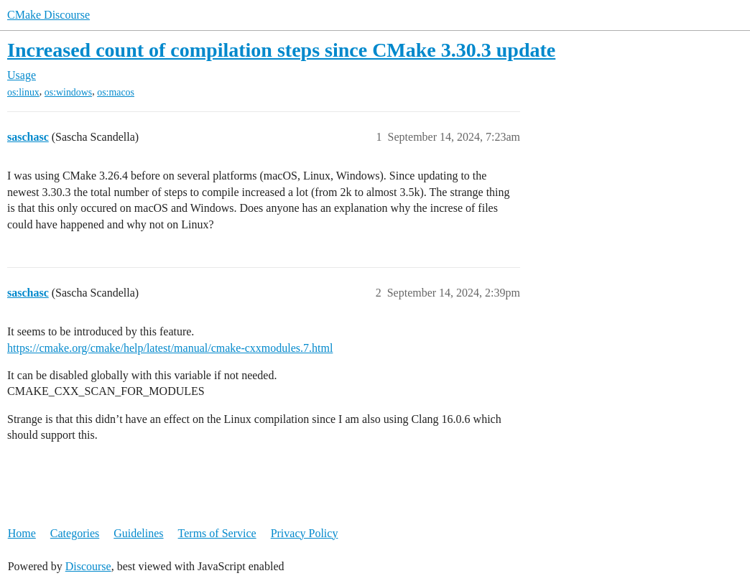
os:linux (23, 92)
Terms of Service (217, 533)
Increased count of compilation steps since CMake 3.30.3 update (281, 50)
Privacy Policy (304, 533)
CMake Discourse (48, 15)
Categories (74, 533)
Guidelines (138, 533)
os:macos (115, 92)
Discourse (88, 566)
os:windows (68, 92)
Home (22, 533)
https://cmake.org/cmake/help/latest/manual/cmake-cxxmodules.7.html (170, 348)
